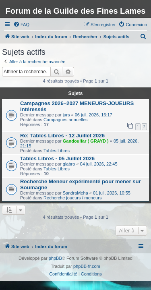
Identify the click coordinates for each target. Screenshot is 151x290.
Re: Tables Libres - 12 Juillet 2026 (62, 136)
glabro (69, 164)
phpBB (55, 258)
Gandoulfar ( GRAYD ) (86, 141)
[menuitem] (21, 24)
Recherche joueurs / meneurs (72, 197)
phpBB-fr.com (86, 266)
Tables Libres (56, 150)
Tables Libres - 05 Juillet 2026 (57, 158)
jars (66, 114)
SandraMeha (75, 193)
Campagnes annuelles (65, 119)
